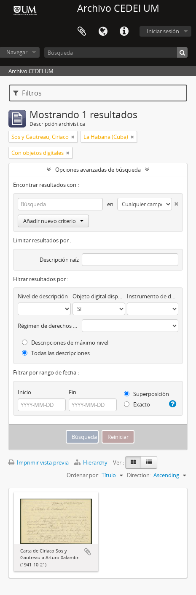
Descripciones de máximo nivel (65, 342)
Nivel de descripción (43, 296)
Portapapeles (81, 31)
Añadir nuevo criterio (53, 221)
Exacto (137, 404)
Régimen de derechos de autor (48, 325)
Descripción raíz (59, 259)
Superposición (146, 394)
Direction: (139, 475)
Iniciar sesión (163, 31)
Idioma (102, 31)
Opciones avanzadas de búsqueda (98, 169)
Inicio (24, 392)
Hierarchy (91, 462)
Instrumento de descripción (152, 296)
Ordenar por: (83, 475)
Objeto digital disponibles (99, 296)
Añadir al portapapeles (87, 551)
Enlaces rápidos (123, 31)
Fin (72, 392)
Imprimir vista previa (38, 462)
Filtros (27, 93)
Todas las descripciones (56, 353)
